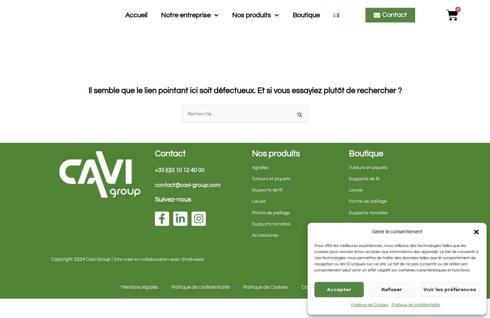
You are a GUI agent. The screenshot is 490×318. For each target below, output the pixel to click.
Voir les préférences (449, 289)
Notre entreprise (190, 25)
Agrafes (261, 186)
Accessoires (265, 254)
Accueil (136, 24)
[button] (476, 232)
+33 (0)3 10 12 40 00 (182, 189)
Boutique (306, 24)
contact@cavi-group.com (190, 204)
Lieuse (259, 220)
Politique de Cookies (369, 305)
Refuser (391, 289)
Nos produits (255, 25)
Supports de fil (267, 209)
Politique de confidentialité (416, 305)
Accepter (339, 289)
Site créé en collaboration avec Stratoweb (160, 278)
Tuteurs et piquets (271, 198)
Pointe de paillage (272, 232)
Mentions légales (139, 306)
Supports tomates (272, 243)
